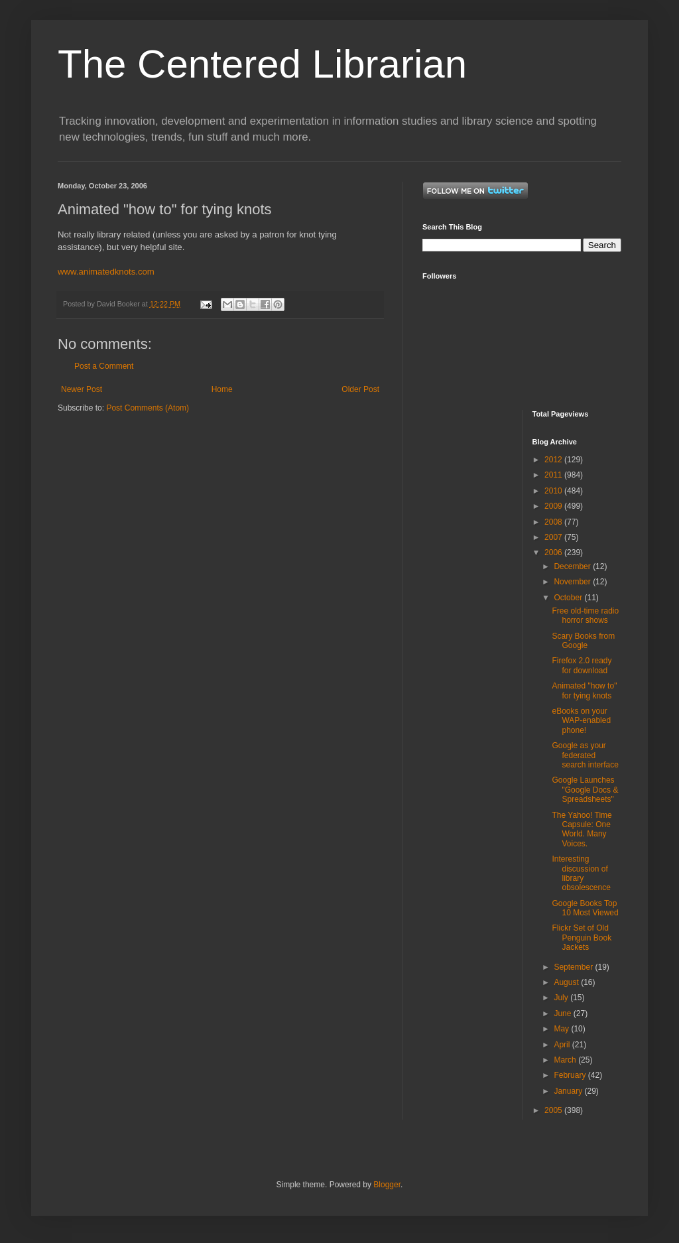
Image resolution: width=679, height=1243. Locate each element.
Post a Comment (103, 366)
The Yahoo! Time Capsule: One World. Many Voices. (581, 829)
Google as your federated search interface (585, 755)
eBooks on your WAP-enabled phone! (581, 720)
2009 (554, 506)
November (573, 581)
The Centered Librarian (262, 64)
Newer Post (81, 389)
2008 (554, 522)
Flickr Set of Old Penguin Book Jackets (581, 937)
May (562, 1028)
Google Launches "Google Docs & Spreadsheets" (585, 789)
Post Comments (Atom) (147, 408)
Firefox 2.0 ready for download (581, 665)
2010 (554, 490)
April (563, 1044)
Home (222, 389)
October (569, 597)
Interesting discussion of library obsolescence (581, 873)
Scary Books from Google (583, 640)
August (567, 982)
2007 (554, 537)
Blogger (387, 1184)
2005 (554, 1110)
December (573, 566)
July (562, 997)
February (570, 1075)
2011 (554, 475)
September (574, 967)
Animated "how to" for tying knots (584, 690)
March (566, 1060)
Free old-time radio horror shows (585, 615)
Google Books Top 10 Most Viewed (585, 908)
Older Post (360, 389)
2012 (554, 459)
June (563, 1013)
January (569, 1091)
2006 (554, 552)
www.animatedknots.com (106, 272)
